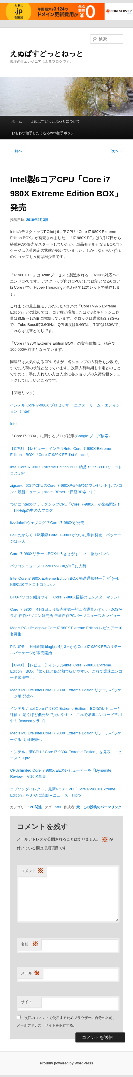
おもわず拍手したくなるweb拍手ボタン (42, 133)
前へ (15, 151)
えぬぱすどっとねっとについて (55, 121)
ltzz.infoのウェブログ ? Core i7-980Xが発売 (47, 522)
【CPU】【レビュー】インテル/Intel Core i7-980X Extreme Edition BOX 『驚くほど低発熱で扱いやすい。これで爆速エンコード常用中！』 (66, 671)
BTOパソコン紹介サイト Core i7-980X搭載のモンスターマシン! (64, 597)
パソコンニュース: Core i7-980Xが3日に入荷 (48, 566)
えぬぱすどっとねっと (46, 53)
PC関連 (36, 807)
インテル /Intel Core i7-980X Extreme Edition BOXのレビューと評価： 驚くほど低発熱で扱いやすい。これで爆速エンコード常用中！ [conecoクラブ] (66, 714)
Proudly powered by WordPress (66, 1063)
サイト (26, 1002)
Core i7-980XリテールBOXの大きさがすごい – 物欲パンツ (60, 554)
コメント (32, 871)
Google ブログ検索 (92, 436)
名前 (29, 944)
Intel (13, 423)
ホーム (16, 121)
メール (30, 973)
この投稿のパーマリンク (102, 807)
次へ (117, 151)
